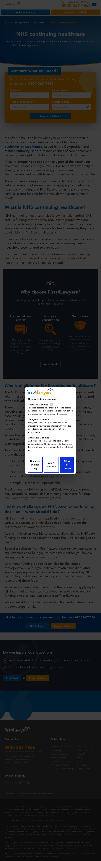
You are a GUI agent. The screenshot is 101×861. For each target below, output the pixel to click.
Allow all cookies (67, 465)
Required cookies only (35, 465)
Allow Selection (51, 465)
